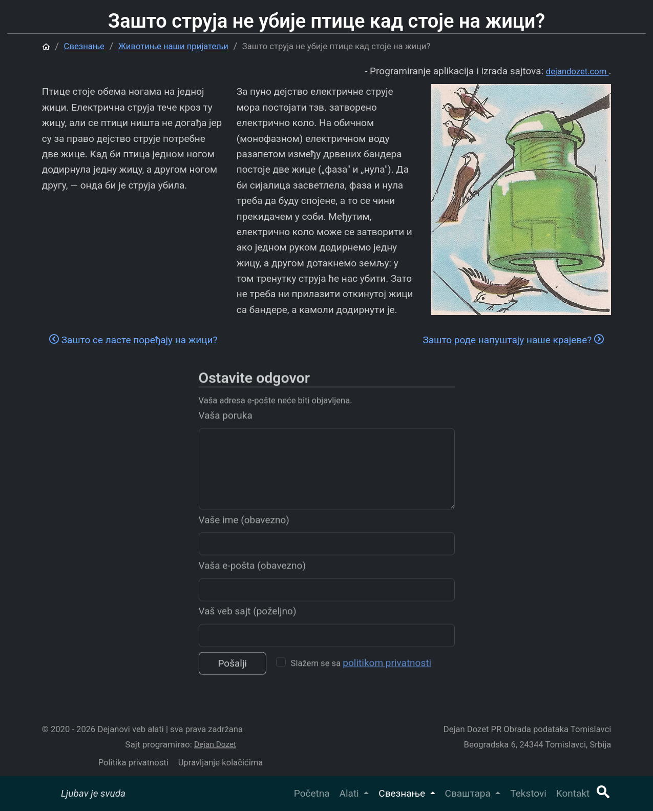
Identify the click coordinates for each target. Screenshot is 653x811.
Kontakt (572, 793)
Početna (312, 793)
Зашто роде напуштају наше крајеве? (513, 340)
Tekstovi (528, 793)
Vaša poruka (225, 429)
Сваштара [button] (469, 793)
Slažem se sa (361, 676)
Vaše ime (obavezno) (244, 533)
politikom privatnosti (387, 676)
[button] (603, 793)
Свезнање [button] (402, 793)
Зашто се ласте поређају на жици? (133, 340)
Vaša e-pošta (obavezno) (252, 579)
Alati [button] (351, 793)
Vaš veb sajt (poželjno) (248, 625)
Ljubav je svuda (93, 793)
